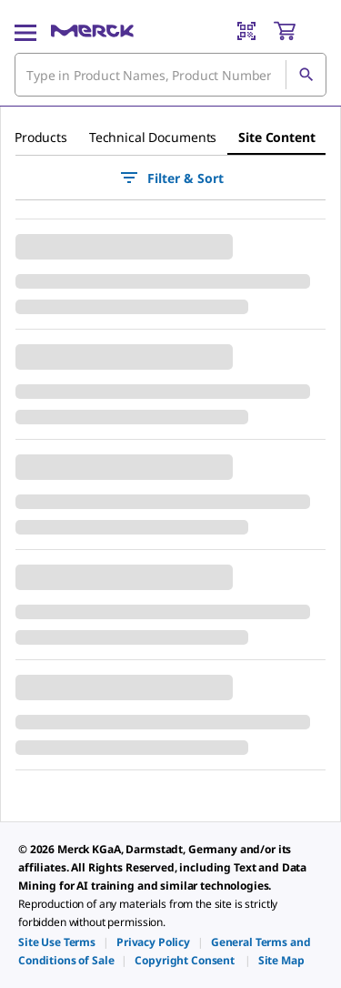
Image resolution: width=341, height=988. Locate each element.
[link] (56, 942)
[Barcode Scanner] (246, 31)
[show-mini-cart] (299, 31)
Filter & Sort (171, 177)
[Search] (306, 74)
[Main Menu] (25, 31)
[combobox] (170, 75)
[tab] (41, 137)
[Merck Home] (92, 31)
